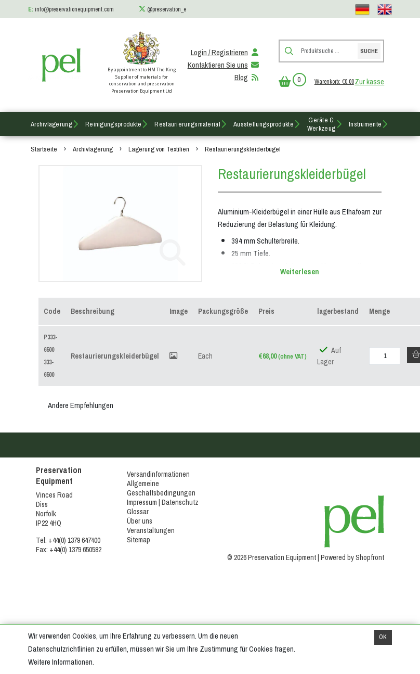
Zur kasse (369, 81)
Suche (369, 51)
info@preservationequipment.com (74, 9)
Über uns (139, 521)
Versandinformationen (158, 474)
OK (383, 637)
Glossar (138, 511)
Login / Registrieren (225, 52)
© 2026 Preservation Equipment (271, 557)
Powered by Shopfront (352, 557)
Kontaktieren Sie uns (224, 65)
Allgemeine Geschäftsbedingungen (161, 488)
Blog (247, 77)
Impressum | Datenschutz (163, 502)
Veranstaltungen (151, 530)
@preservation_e (166, 9)
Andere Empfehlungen (80, 405)
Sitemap (138, 539)
